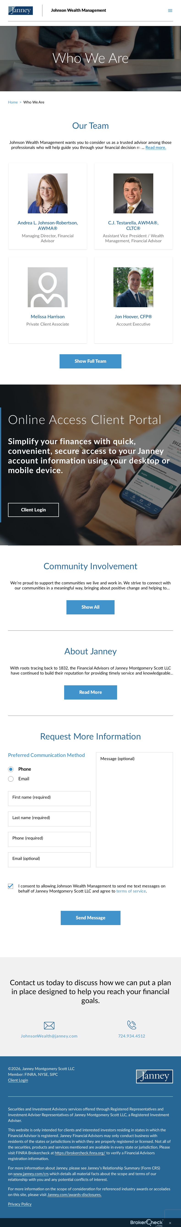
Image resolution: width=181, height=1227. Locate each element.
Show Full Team (90, 361)
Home (13, 102)
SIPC (54, 1074)
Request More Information (90, 736)
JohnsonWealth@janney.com (49, 1036)
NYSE (43, 1074)
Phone (24, 769)
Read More (90, 692)
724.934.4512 (131, 1036)
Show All (90, 607)
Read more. (155, 148)
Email (23, 779)
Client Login (33, 510)
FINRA (30, 1074)
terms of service (131, 891)
